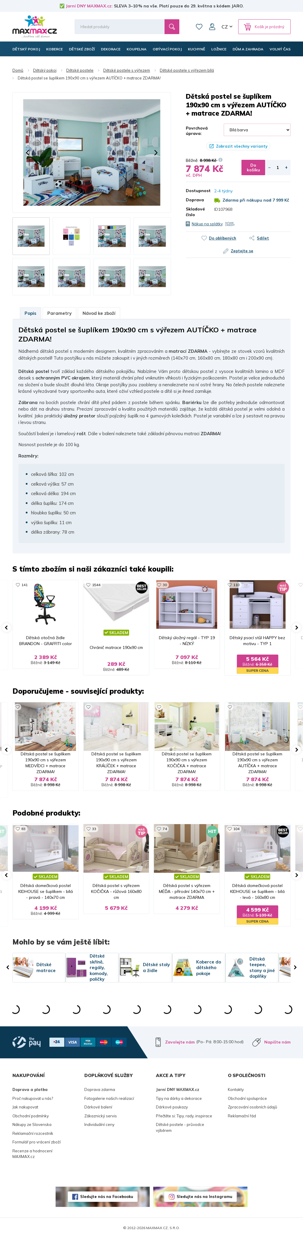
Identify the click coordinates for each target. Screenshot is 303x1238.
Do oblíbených (222, 238)
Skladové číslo (195, 211)
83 (23, 829)
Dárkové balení (98, 1107)
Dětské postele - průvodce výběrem (180, 1127)
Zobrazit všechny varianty (241, 146)
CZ (225, 27)
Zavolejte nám (180, 1042)
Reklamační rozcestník (32, 1133)
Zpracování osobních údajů (252, 1107)
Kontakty (236, 1089)
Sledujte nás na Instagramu (204, 1196)
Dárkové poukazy (172, 1107)
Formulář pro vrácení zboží (36, 1142)
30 (165, 585)
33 (94, 829)
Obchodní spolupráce (247, 1098)
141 (24, 585)
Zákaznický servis (100, 1115)
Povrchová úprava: (197, 130)
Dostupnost (195, 190)
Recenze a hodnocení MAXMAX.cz (32, 1153)
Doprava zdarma (99, 1089)
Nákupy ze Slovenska (31, 1124)
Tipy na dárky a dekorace (179, 1098)
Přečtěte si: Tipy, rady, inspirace (184, 1115)
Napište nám (277, 1042)
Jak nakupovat (25, 1107)
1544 (96, 585)
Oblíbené (199, 27)
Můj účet (212, 27)
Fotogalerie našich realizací (109, 1098)
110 (236, 585)
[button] (27, 152)
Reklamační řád (242, 1115)
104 (236, 829)
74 (165, 829)
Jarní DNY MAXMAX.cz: (89, 6)
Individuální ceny (99, 1124)
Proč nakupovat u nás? (32, 1098)
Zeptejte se (242, 250)
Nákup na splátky (207, 223)
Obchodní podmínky (30, 1115)
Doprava (195, 199)
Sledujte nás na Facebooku (106, 1196)
